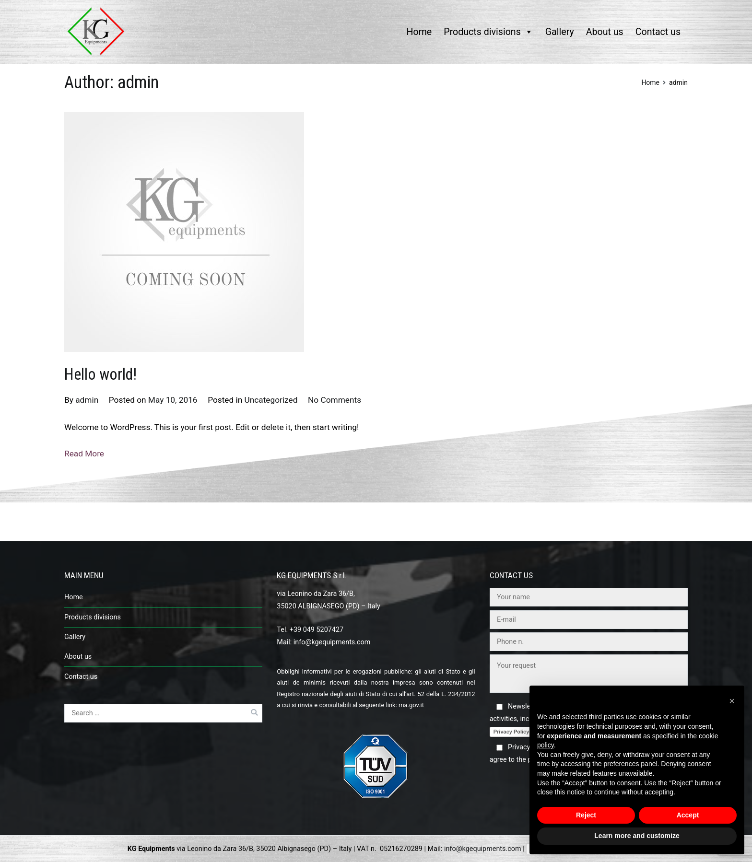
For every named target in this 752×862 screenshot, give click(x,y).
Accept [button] (688, 815)
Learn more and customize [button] (636, 835)
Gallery (559, 31)
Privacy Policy (511, 731)
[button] (732, 701)
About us (604, 31)
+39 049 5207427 (316, 630)
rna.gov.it (411, 705)
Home (419, 31)
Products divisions (488, 31)
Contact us (658, 31)
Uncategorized (271, 400)
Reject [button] (586, 815)
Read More (84, 453)
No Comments (334, 400)
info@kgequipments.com (332, 642)
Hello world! (100, 374)
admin (86, 400)
